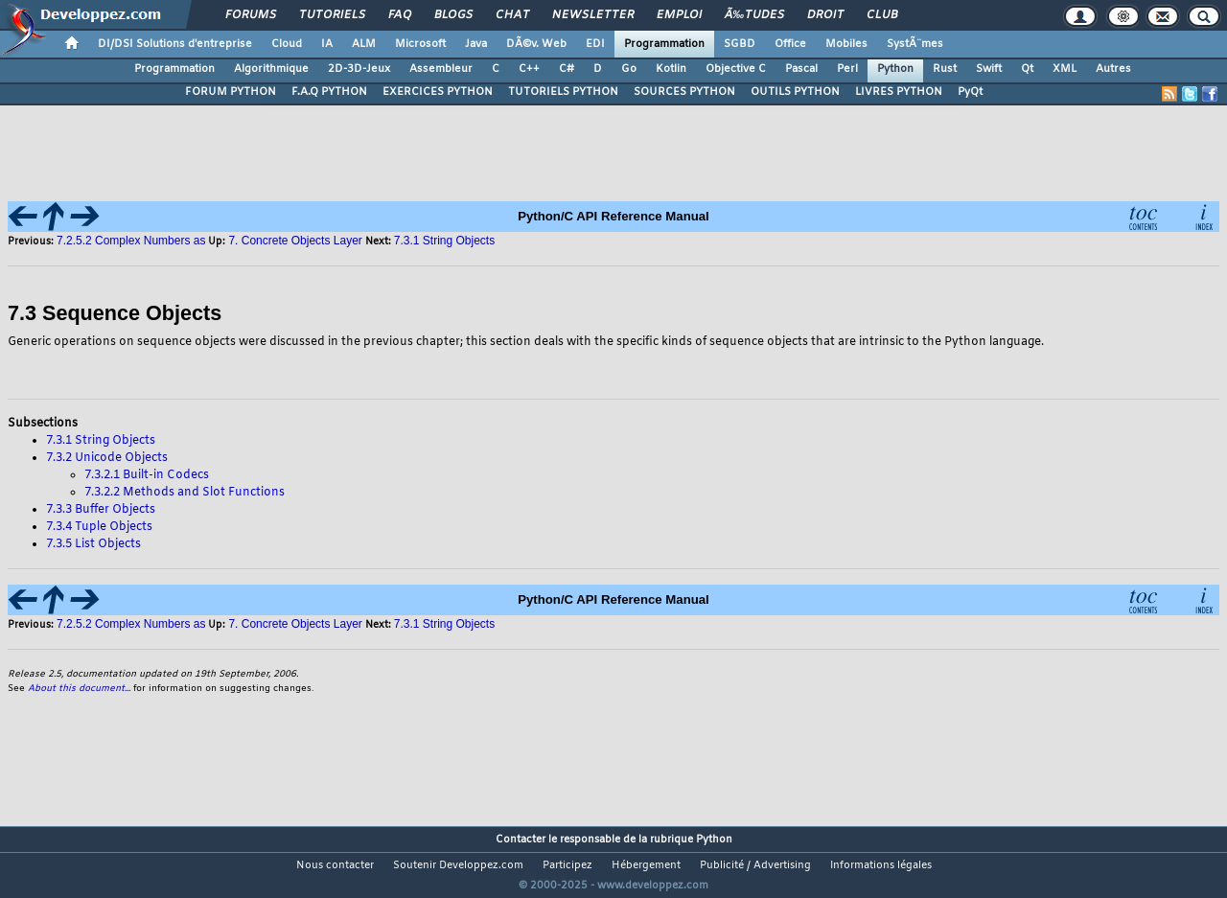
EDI (595, 44)
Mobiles (846, 44)
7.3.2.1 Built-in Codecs (146, 475)
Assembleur (441, 69)
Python (895, 69)
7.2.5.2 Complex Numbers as (131, 240)
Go (629, 69)
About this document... (79, 688)
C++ (529, 69)
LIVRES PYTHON (898, 92)
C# (566, 69)
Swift (989, 69)
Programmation (664, 44)
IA (327, 44)
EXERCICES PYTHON (437, 92)
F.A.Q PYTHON (329, 92)
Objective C (736, 69)
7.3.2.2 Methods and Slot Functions (184, 492)
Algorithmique (271, 69)
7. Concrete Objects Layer (294, 240)
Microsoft (420, 44)
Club (882, 15)
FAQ (399, 15)
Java (476, 44)
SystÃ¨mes (915, 44)
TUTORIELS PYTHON (563, 92)
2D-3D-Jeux (359, 69)
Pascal (801, 69)
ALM (364, 44)
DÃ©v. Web (536, 44)
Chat (512, 15)
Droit (825, 15)
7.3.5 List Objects (93, 544)
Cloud (286, 44)
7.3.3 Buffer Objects (100, 510)
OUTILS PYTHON (795, 92)
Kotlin (671, 69)
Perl (847, 69)
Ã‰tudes (754, 15)
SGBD (739, 44)
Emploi (679, 15)
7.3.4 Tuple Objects (99, 527)
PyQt (970, 92)
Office (790, 44)
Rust (945, 69)
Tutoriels (332, 15)
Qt (1027, 69)
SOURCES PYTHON (684, 92)
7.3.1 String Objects (444, 240)
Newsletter (593, 15)
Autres (1113, 69)
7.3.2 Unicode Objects (107, 458)
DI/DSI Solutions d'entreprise (175, 44)
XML (1065, 69)
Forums (250, 15)
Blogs (453, 15)
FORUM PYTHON (230, 92)
